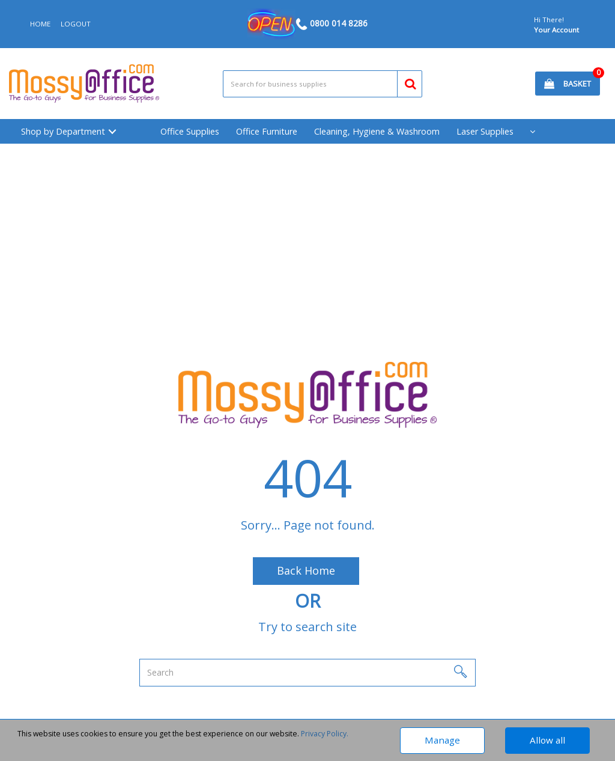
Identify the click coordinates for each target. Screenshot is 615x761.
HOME (40, 23)
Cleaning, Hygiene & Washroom (377, 131)
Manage (442, 740)
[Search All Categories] (322, 83)
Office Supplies (189, 131)
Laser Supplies (485, 131)
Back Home (306, 570)
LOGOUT (76, 23)
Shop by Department (63, 131)
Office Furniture (266, 131)
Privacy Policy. (324, 734)
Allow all (547, 740)
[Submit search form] (405, 82)
